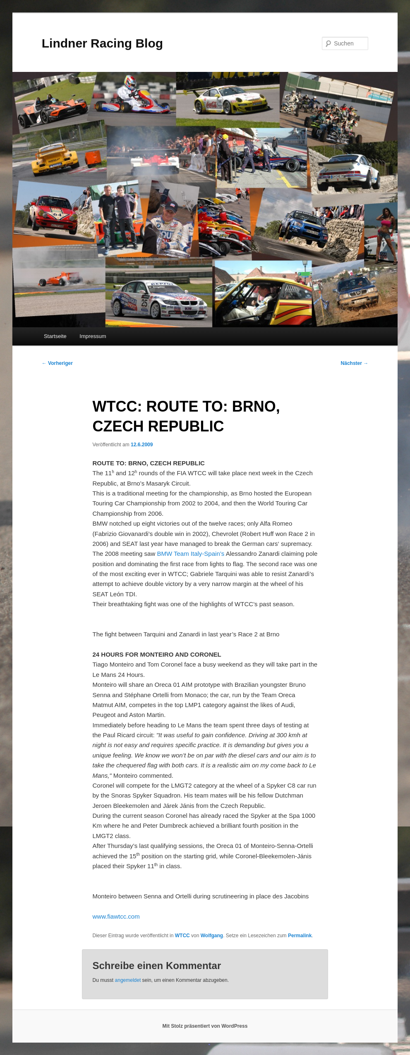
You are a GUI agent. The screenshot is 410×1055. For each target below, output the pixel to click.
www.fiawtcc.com (116, 916)
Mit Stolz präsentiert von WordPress (205, 1026)
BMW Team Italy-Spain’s (191, 553)
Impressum (92, 336)
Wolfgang (212, 935)
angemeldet (128, 980)
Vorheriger (57, 363)
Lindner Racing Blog (102, 43)
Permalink (300, 935)
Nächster (355, 363)
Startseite (55, 336)
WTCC (182, 935)
